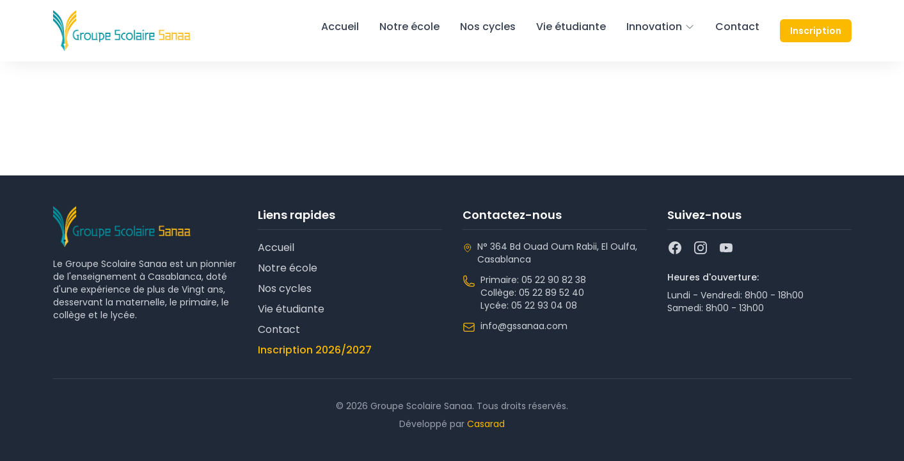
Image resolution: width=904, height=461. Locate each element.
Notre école (409, 26)
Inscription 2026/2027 (315, 350)
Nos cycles (488, 26)
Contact (737, 26)
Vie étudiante (571, 26)
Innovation (660, 26)
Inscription (815, 30)
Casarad (486, 423)
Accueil (340, 26)
